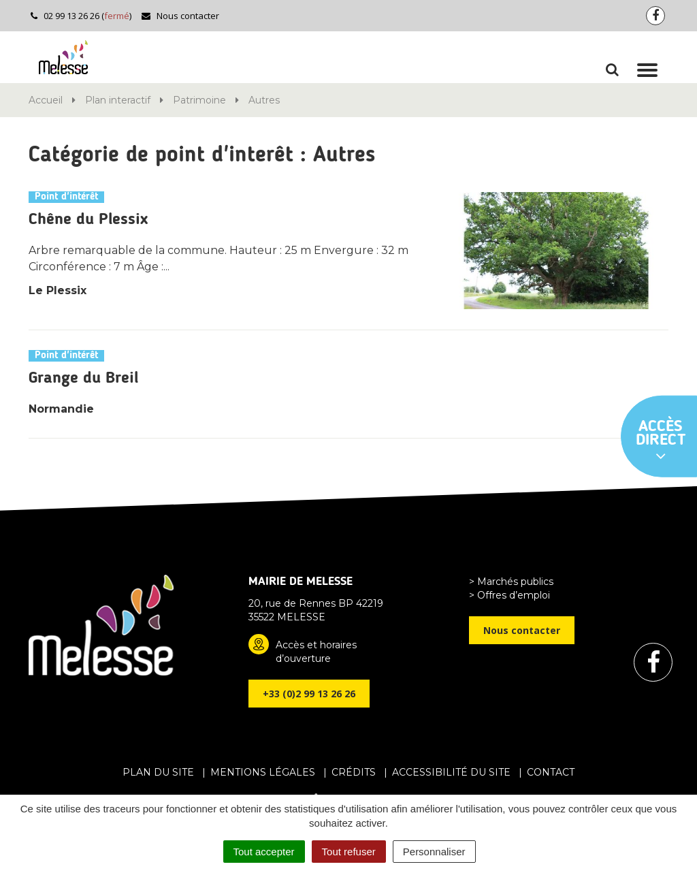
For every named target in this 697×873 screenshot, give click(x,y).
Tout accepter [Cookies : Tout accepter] (264, 851)
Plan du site (158, 772)
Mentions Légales (262, 772)
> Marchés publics (511, 581)
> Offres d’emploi (509, 595)
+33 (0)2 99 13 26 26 (309, 693)
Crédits (353, 772)
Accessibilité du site (451, 772)
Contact (550, 772)
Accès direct (661, 441)
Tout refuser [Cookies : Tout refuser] (349, 851)
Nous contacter (180, 16)
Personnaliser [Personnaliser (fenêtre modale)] (434, 851)
